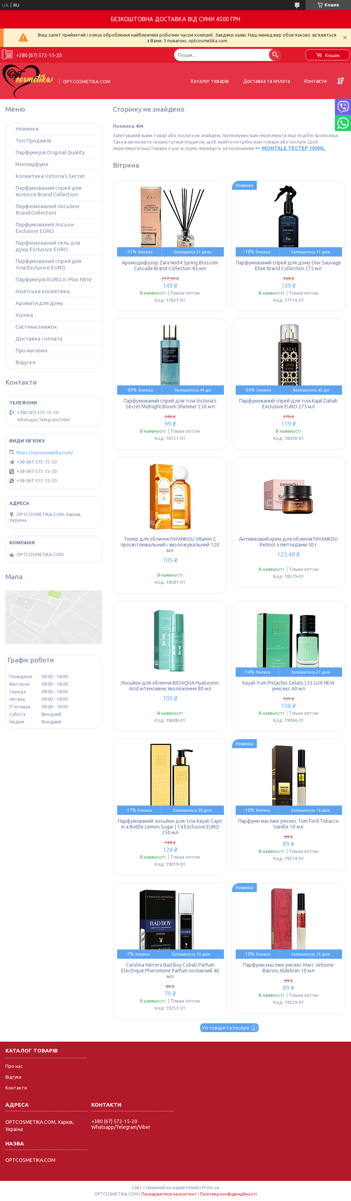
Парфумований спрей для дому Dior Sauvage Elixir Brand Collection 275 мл (288, 265)
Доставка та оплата (266, 81)
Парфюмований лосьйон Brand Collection (47, 209)
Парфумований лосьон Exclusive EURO (44, 227)
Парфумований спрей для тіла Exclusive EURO (48, 264)
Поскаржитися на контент (169, 1194)
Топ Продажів (33, 140)
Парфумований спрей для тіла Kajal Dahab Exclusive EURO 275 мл (288, 403)
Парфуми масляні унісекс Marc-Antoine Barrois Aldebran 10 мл (288, 968)
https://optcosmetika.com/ (44, 452)
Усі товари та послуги (225, 1027)
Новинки (27, 129)
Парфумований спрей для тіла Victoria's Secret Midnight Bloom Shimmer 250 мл (170, 403)
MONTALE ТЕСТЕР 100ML (293, 148)
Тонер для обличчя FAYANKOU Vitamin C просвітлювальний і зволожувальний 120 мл (170, 544)
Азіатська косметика (42, 291)
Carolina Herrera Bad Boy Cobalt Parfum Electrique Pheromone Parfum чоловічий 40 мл (170, 970)
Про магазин (31, 350)
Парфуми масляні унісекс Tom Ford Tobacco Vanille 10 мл (288, 824)
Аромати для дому (39, 303)
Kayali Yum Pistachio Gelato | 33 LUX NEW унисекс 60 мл (288, 685)
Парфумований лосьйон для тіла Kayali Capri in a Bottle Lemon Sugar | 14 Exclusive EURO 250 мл (170, 826)
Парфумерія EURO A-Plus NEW (53, 279)
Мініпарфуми (31, 164)
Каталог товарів (210, 81)
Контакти (315, 81)
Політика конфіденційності (228, 1194)
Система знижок (36, 327)
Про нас (14, 1066)
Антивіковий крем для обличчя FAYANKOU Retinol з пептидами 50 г (288, 542)
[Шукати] (275, 54)
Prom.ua (210, 1187)
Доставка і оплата (38, 339)
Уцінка (24, 315)
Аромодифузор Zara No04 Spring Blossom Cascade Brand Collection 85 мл (170, 265)
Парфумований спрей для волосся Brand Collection (48, 191)
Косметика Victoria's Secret (50, 176)
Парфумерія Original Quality (50, 152)
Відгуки (13, 1076)
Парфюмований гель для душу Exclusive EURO (47, 246)
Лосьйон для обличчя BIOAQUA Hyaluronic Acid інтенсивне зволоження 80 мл (170, 685)
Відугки (25, 362)
